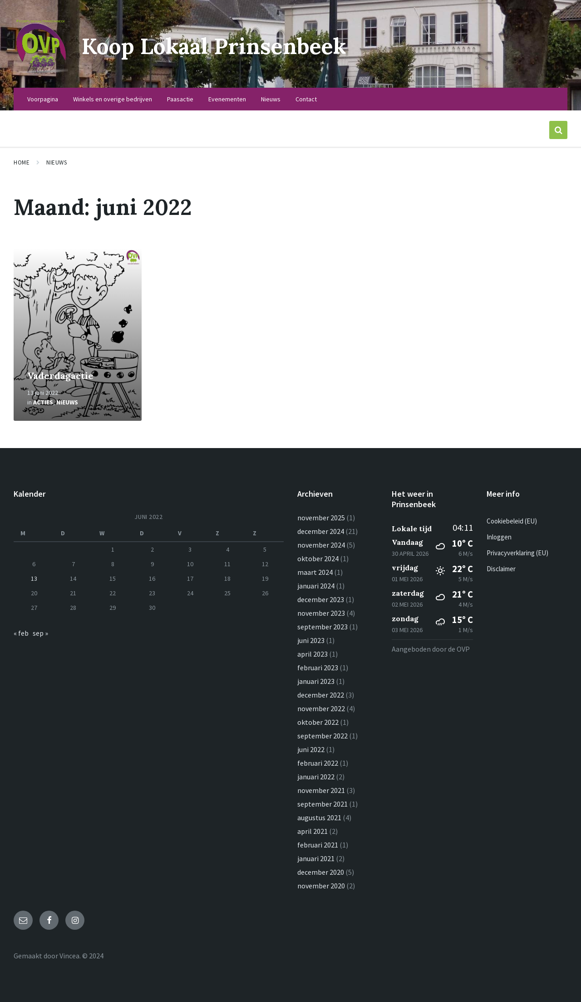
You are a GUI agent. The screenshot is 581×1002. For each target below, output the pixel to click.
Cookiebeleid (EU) (512, 521)
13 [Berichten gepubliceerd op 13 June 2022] (34, 578)
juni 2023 (311, 640)
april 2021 (312, 831)
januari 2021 (316, 858)
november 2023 (321, 613)
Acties (43, 402)
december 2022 (320, 694)
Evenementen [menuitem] (227, 99)
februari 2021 (317, 844)
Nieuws (56, 162)
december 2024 (320, 531)
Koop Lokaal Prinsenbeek (214, 46)
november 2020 (321, 885)
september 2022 (322, 735)
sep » (40, 633)
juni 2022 (311, 749)
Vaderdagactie (60, 375)
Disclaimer (501, 568)
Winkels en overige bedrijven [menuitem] (112, 99)
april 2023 (312, 653)
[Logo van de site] (41, 70)
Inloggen (499, 537)
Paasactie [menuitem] (180, 99)
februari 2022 (317, 763)
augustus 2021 (319, 817)
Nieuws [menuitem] (271, 99)
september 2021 (322, 803)
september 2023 (322, 626)
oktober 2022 (318, 722)
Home (22, 162)
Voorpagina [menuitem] (42, 99)
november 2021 (321, 790)
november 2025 (321, 517)
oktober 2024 (318, 558)
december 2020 (320, 872)
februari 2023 (317, 667)
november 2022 (321, 708)
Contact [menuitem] (306, 99)
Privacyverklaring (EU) (517, 552)
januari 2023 (316, 681)
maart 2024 (315, 572)
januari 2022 (316, 776)
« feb (21, 633)
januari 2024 (316, 585)
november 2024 (321, 544)
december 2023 (320, 599)
